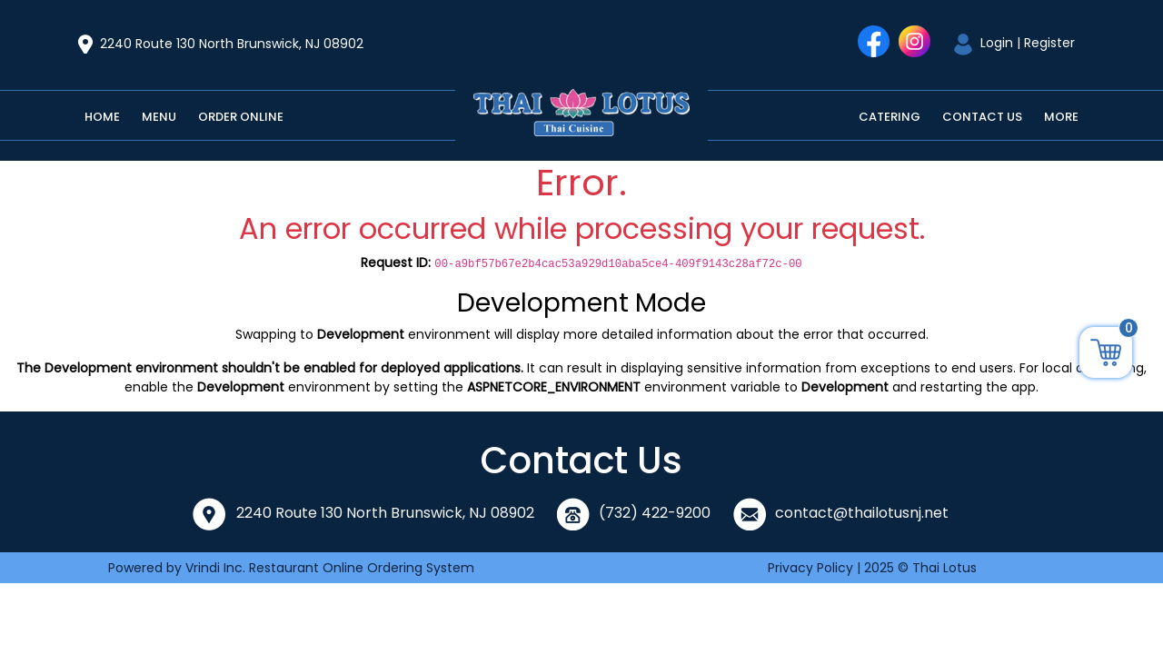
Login (996, 43)
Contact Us (982, 116)
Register (1049, 43)
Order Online (240, 116)
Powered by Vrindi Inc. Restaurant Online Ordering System (291, 568)
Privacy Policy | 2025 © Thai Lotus (872, 568)
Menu (159, 116)
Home (102, 116)
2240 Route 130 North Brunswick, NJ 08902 (231, 44)
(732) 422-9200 (655, 512)
